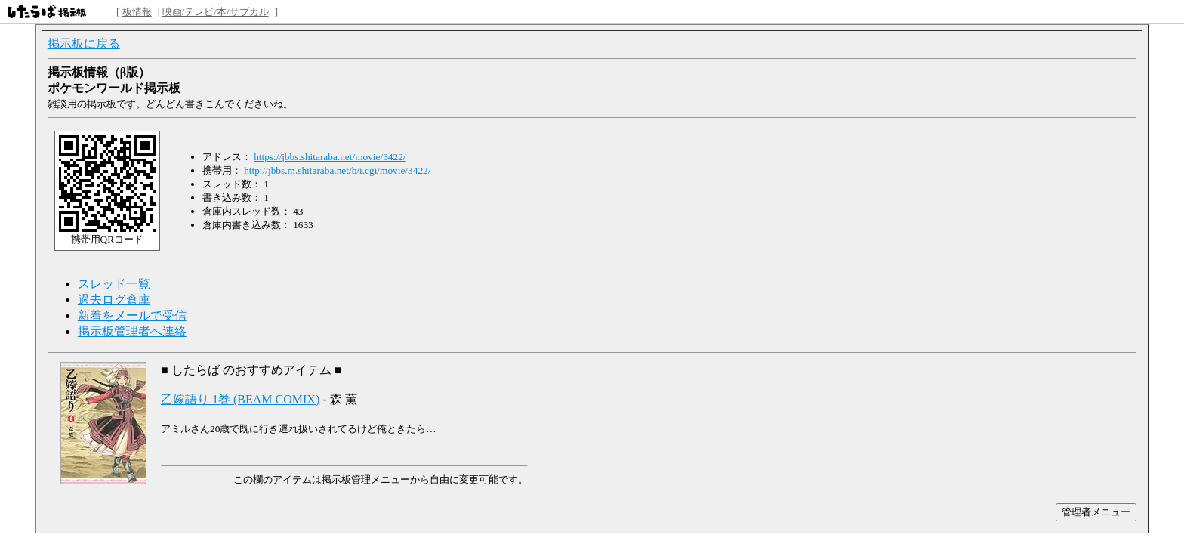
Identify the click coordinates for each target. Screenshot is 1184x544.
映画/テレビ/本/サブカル (215, 11)
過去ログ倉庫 (114, 299)
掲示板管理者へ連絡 (132, 331)
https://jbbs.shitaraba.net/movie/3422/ (329, 156)
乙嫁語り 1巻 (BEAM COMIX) (240, 399)
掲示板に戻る (84, 43)
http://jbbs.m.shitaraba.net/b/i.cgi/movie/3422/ (337, 170)
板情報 (137, 11)
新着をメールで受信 (132, 315)
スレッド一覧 (114, 283)
